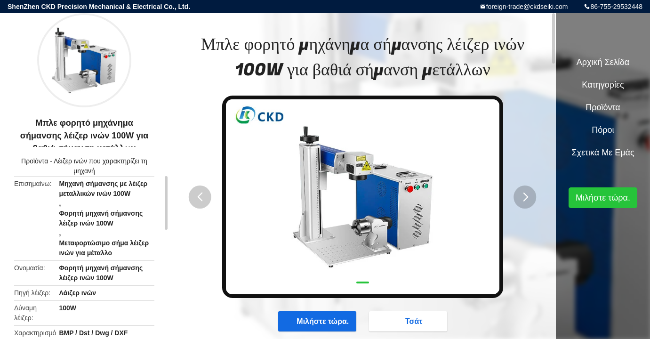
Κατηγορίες (603, 84)
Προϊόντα (34, 161)
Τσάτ (409, 321)
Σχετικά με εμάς (602, 152)
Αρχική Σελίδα (603, 62)
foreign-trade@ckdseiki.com (527, 6)
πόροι (603, 130)
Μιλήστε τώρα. (318, 321)
